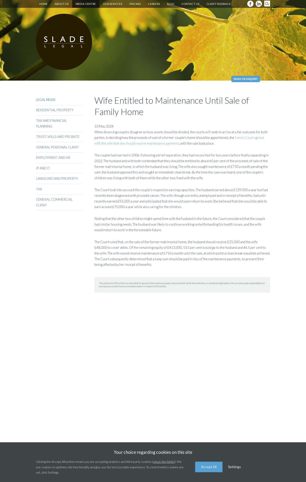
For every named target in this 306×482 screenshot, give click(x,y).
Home (43, 3)
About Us (62, 3)
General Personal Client (58, 148)
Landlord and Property (57, 179)
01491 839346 (249, 378)
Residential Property (55, 110)
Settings (234, 467)
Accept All (209, 467)
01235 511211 (163, 378)
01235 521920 (89, 378)
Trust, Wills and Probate (58, 137)
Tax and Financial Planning (52, 124)
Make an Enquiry (246, 78)
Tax (39, 190)
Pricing (135, 3)
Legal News (46, 100)
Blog (170, 3)
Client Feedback (218, 3)
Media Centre (86, 3)
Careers (154, 3)
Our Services (112, 3)
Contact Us (190, 3)
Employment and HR (53, 158)
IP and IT (43, 168)
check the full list (164, 461)
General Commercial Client (54, 203)
